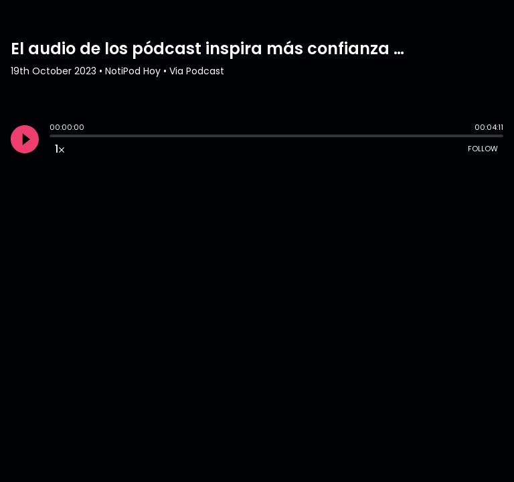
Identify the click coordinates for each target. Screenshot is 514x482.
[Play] (25, 139)
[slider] (53, 137)
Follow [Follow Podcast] (483, 148)
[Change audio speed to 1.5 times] (60, 149)
